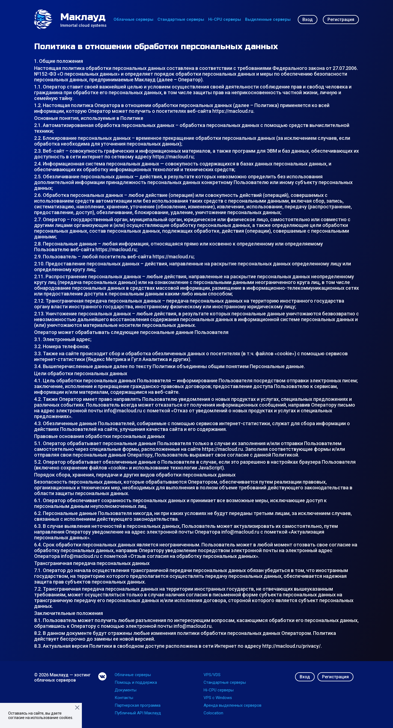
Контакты (124, 697)
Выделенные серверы (268, 19)
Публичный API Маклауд (138, 713)
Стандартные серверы (180, 19)
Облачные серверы (133, 19)
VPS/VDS (212, 674)
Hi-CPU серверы (224, 19)
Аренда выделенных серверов (232, 705)
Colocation (213, 713)
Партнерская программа (137, 705)
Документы (125, 690)
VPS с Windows (218, 697)
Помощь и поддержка (136, 682)
